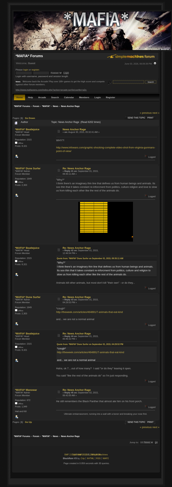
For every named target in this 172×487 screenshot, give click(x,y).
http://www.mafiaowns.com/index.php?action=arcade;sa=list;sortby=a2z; (51, 90)
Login (97, 97)
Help (30, 97)
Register (110, 97)
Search (55, 97)
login (25, 69)
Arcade (42, 97)
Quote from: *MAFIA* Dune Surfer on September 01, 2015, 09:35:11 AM (90, 258)
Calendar (69, 97)
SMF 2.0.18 (70, 454)
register (35, 69)
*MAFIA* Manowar (26, 389)
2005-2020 (95, 454)
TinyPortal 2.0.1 (79, 454)
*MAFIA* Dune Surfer (27, 168)
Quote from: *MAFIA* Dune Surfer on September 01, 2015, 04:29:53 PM (90, 344)
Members (84, 97)
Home (19, 97)
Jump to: (134, 442)
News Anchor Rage (74, 129)
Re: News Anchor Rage (77, 168)
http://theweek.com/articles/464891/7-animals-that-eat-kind (89, 312)
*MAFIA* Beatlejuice (27, 129)
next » (155, 112)
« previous (146, 112)
